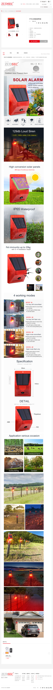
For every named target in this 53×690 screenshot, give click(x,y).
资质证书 (23, 677)
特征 (12, 52)
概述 (5, 53)
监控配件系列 (17, 680)
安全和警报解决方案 (12, 11)
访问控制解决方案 (17, 677)
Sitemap (34, 687)
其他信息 (27, 52)
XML (37, 687)
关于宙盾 (23, 675)
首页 (3, 11)
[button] (22, 34)
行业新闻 (28, 677)
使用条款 (23, 680)
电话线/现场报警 (18, 11)
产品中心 (6, 11)
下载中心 (32, 677)
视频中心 (32, 680)
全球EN (49, 1)
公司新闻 (28, 675)
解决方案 (32, 675)
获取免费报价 (34, 41)
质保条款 (32, 682)
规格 (19, 52)
